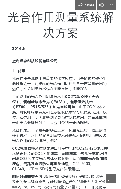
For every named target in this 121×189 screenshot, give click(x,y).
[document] (60, 94)
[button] (85, 5)
